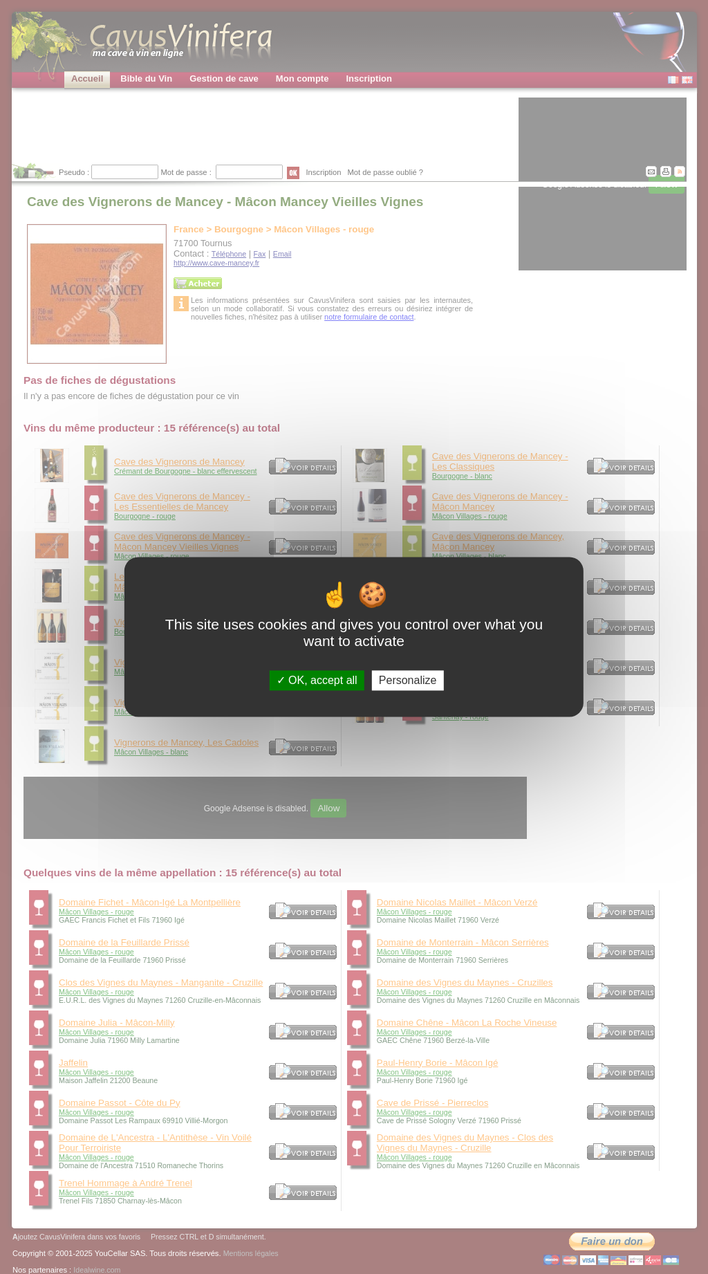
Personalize (408, 680)
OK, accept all (317, 680)
